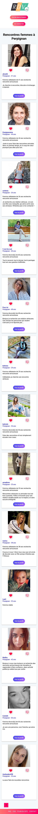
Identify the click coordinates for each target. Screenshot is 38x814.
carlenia (5, 191)
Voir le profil (19, 96)
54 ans (13, 426)
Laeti (4, 599)
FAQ (9, 811)
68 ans (13, 309)
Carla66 (5, 716)
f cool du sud (7, 249)
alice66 (5, 74)
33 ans (13, 484)
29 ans (13, 368)
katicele (5, 424)
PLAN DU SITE (22, 811)
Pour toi (5, 307)
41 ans (13, 76)
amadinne (6, 482)
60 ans (13, 251)
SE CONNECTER (19, 24)
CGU (14, 811)
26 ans (13, 193)
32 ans (13, 601)
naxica (5, 541)
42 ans (13, 659)
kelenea (5, 366)
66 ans (13, 718)
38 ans (13, 543)
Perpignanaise (8, 132)
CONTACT (32, 811)
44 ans (13, 134)
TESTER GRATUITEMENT (19, 17)
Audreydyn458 (8, 774)
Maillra (5, 658)
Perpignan (6, 76)
